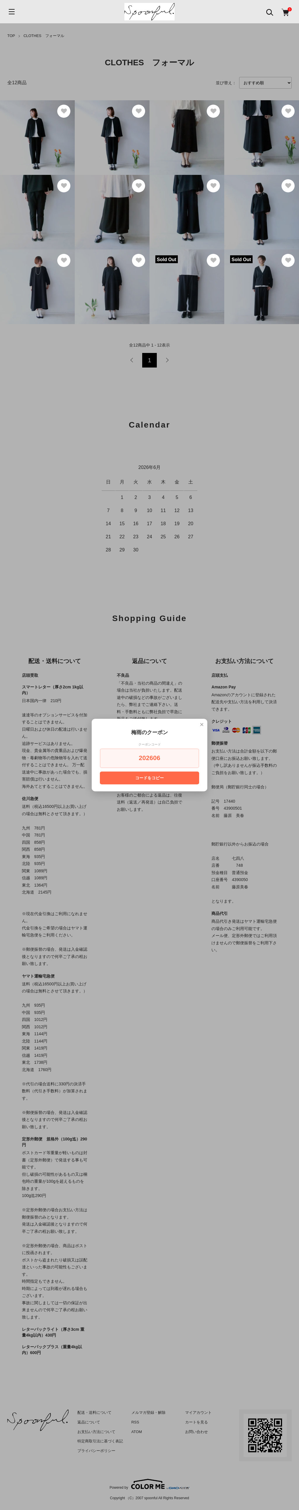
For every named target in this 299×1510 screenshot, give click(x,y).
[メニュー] (11, 11)
